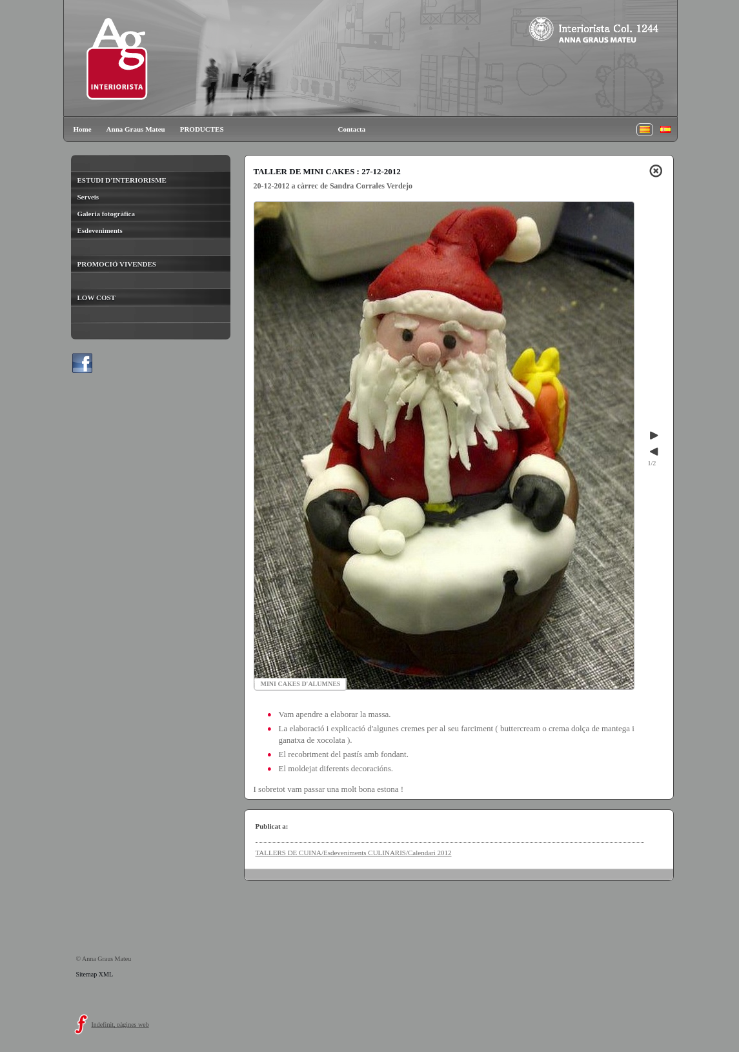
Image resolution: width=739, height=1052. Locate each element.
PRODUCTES (202, 129)
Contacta (352, 129)
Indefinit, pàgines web (120, 1024)
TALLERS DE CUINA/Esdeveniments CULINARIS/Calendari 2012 (354, 852)
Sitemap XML (95, 974)
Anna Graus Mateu (135, 129)
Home (83, 129)
